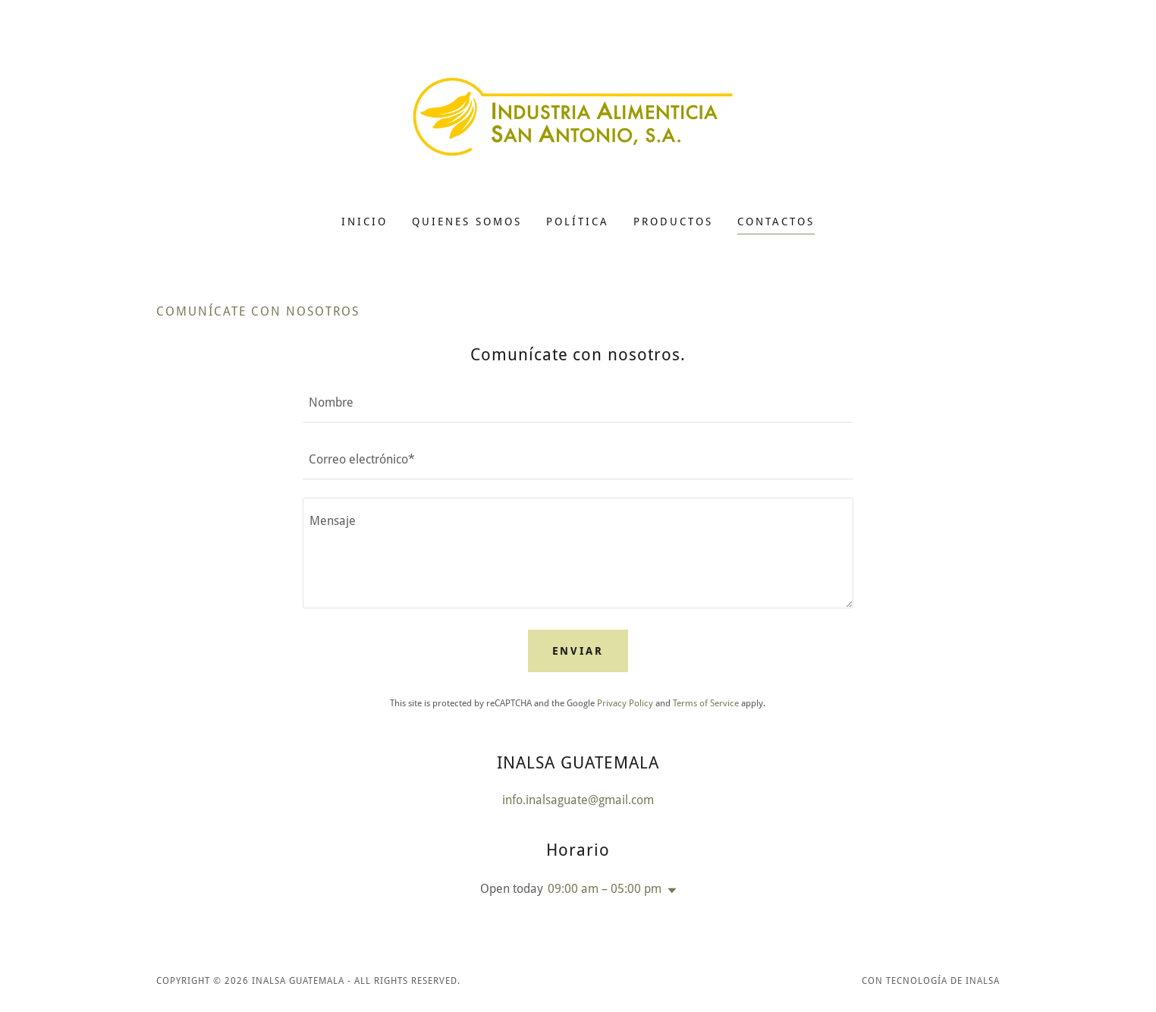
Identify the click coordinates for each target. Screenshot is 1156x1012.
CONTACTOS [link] (776, 221)
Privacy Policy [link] (625, 703)
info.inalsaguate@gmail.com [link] (578, 800)
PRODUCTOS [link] (673, 221)
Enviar (578, 651)
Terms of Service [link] (706, 703)
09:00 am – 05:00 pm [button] (604, 889)
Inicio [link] (364, 221)
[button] (669, 891)
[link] (578, 117)
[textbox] (578, 403)
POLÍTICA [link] (577, 221)
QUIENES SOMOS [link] (467, 221)
